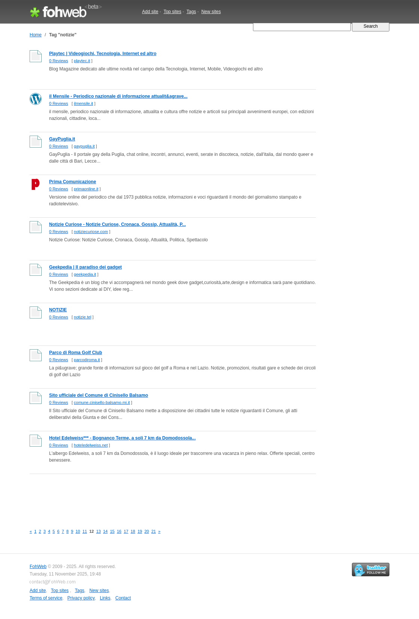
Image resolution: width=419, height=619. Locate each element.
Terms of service (46, 598)
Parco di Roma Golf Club (75, 352)
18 (133, 531)
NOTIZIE (58, 309)
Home (36, 34)
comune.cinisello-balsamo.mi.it (102, 402)
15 (112, 531)
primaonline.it (86, 189)
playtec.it (82, 60)
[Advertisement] (166, 496)
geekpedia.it (85, 274)
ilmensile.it (83, 103)
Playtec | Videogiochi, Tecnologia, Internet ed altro (102, 53)
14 (105, 531)
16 (119, 531)
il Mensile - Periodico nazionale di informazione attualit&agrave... (118, 96)
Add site (150, 11)
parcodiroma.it (87, 359)
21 (153, 531)
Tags (191, 11)
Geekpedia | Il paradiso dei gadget (85, 267)
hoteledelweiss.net (91, 445)
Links (105, 598)
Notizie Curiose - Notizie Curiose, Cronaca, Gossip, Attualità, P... (117, 224)
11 (84, 531)
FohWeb (38, 566)
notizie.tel (82, 317)
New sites (211, 11)
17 (126, 531)
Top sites (172, 11)
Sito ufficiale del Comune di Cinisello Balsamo (98, 395)
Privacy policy (81, 598)
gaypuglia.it (84, 146)
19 (140, 531)
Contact (123, 598)
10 (78, 531)
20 (146, 531)
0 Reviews (58, 60)
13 (98, 531)
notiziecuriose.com (91, 231)
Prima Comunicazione (72, 181)
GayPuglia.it (62, 139)
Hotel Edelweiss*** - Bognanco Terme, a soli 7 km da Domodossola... (122, 438)
